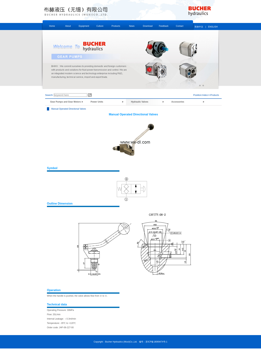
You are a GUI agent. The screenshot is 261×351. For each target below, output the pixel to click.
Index (205, 95)
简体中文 (198, 26)
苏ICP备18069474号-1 (156, 342)
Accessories (187, 102)
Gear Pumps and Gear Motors (65, 102)
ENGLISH (213, 26)
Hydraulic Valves (146, 102)
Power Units (106, 102)
